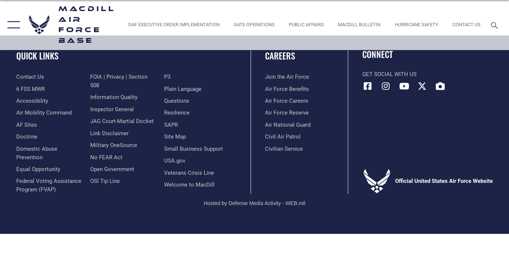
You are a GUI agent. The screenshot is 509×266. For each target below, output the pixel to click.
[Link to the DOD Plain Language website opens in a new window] (182, 89)
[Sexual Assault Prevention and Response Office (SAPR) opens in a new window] (171, 125)
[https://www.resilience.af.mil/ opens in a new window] (177, 112)
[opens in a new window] (26, 125)
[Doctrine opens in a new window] (26, 136)
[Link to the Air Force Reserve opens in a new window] (287, 112)
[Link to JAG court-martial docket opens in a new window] (122, 121)
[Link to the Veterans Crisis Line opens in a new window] (189, 173)
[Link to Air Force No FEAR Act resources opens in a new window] (106, 157)
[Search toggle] (495, 25)
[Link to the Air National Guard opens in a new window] (288, 125)
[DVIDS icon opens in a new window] (440, 86)
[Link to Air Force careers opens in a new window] (286, 101)
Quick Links (37, 56)
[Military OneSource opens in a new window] (113, 145)
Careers (280, 56)
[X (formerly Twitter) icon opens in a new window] (422, 86)
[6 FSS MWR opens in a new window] (30, 89)
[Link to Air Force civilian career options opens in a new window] (284, 149)
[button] (12, 25)
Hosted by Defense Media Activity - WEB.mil (254, 203)
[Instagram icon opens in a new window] (385, 86)
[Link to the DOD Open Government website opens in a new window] (112, 169)
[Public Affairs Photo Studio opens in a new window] (306, 25)
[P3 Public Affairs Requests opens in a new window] (167, 77)
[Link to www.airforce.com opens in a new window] (287, 77)
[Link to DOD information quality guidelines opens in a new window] (114, 97)
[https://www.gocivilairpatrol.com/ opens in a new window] (283, 136)
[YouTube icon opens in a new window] (404, 86)
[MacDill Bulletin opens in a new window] (359, 25)
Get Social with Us (389, 74)
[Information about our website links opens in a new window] (109, 133)
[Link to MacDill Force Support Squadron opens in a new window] (189, 184)
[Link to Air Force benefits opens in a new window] (287, 89)
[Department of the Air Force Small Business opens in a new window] (193, 149)
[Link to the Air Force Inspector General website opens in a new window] (112, 109)
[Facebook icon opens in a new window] (367, 86)
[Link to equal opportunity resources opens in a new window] (38, 169)
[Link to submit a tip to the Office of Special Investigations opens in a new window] (105, 181)
